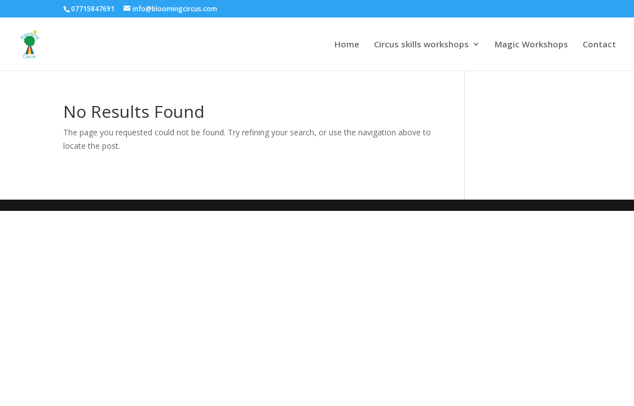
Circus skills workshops (421, 45)
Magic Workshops (531, 45)
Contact (599, 45)
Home (346, 45)
